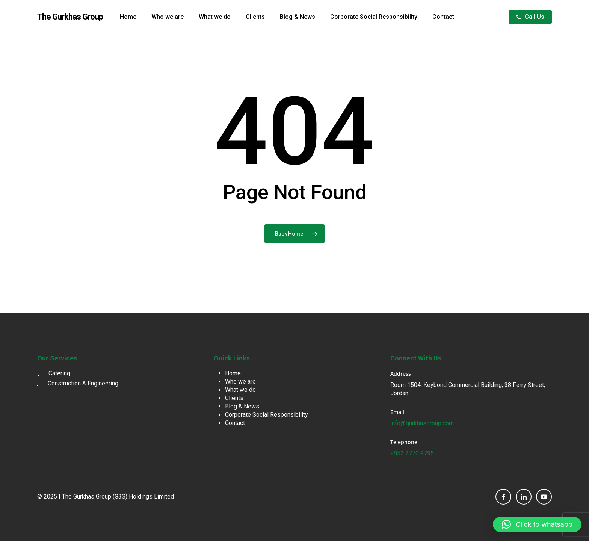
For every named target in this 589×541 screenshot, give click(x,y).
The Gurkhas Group (70, 17)
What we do (240, 389)
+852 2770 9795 (412, 453)
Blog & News (242, 406)
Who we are (240, 381)
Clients (234, 398)
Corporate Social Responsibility (266, 414)
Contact (235, 422)
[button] (575, 4)
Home (233, 373)
